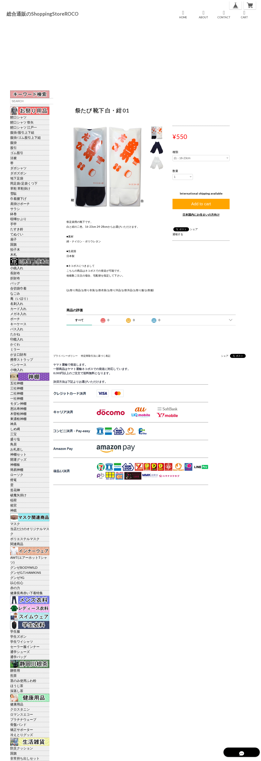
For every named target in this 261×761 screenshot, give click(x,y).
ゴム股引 (16, 153)
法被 (13, 158)
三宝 (13, 434)
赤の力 (15, 588)
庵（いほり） (20, 298)
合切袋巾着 (18, 288)
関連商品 (16, 544)
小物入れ (16, 370)
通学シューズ (20, 652)
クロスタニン (20, 709)
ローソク (16, 475)
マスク (15, 524)
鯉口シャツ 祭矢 (22, 122)
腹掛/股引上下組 (22, 132)
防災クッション (21, 748)
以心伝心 (16, 583)
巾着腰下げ (18, 198)
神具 (13, 424)
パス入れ (16, 329)
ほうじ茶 (16, 686)
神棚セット (18, 454)
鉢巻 (13, 214)
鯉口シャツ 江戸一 (23, 127)
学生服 (15, 631)
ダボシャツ (18, 168)
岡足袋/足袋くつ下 (24, 183)
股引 (13, 148)
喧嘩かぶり (18, 219)
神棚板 (15, 464)
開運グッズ (18, 459)
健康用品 (16, 704)
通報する (178, 234)
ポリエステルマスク (25, 539)
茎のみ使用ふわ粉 (23, 680)
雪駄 (13, 193)
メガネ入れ (18, 314)
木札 (13, 254)
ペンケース (18, 364)
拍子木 (15, 249)
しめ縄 (15, 429)
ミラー (15, 349)
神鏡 (13, 510)
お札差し (16, 449)
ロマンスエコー (21, 714)
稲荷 (13, 500)
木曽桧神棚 (18, 413)
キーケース (18, 324)
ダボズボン (18, 173)
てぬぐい (16, 234)
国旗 (13, 244)
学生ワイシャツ (21, 641)
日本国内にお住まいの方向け (201, 214)
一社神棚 (16, 398)
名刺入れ (16, 303)
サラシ (15, 209)
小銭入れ (16, 268)
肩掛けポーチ (20, 204)
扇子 (13, 239)
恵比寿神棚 (18, 408)
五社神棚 (16, 383)
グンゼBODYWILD (24, 567)
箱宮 (13, 505)
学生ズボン (18, 636)
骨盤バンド (18, 724)
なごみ (15, 293)
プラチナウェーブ (23, 719)
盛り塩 (15, 439)
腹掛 (13, 142)
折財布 (15, 278)
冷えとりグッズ (21, 735)
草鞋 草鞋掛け (20, 188)
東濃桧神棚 (18, 419)
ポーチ (15, 319)
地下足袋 (16, 178)
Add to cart (201, 204)
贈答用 (15, 670)
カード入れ (18, 309)
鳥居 (13, 444)
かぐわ (15, 344)
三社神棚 (16, 388)
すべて (79, 320)
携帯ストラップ (21, 359)
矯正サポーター (21, 729)
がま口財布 (18, 354)
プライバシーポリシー (65, 355)
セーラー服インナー (25, 646)
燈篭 (13, 480)
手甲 (13, 224)
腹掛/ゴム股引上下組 (25, 137)
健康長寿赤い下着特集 (26, 593)
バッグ (15, 283)
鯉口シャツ (18, 117)
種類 (175, 152)
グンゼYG (17, 577)
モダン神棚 (18, 403)
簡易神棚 (16, 469)
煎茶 (13, 675)
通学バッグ (18, 657)
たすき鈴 (16, 229)
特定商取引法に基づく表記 (95, 355)
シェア (194, 229)
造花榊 (15, 490)
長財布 (15, 273)
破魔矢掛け (18, 495)
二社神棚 (16, 393)
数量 (175, 170)
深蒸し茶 (16, 691)
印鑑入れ (16, 339)
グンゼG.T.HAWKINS (25, 572)
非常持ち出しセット (25, 758)
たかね (15, 334)
